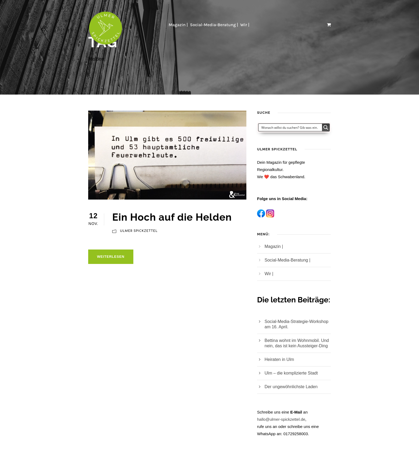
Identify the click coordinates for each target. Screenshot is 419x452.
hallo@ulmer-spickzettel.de (281, 419)
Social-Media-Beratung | (214, 24)
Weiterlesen (111, 257)
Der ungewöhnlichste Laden (291, 386)
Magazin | (178, 24)
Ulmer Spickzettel (139, 231)
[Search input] (290, 127)
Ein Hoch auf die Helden (172, 217)
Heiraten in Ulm (279, 359)
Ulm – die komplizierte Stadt (291, 373)
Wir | (245, 24)
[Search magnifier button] (325, 127)
